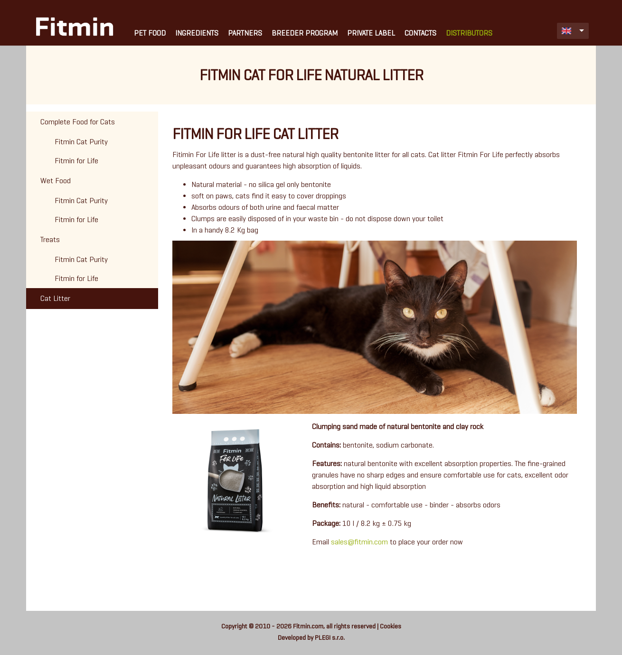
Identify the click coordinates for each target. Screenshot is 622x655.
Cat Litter (55, 298)
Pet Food (150, 32)
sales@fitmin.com (359, 541)
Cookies (390, 626)
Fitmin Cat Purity (81, 141)
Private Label (371, 32)
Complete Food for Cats (77, 121)
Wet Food (55, 180)
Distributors (469, 32)
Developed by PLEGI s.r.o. (311, 637)
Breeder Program (305, 32)
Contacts (420, 32)
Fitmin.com (308, 626)
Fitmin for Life (76, 160)
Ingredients (196, 32)
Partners (245, 32)
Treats (50, 239)
